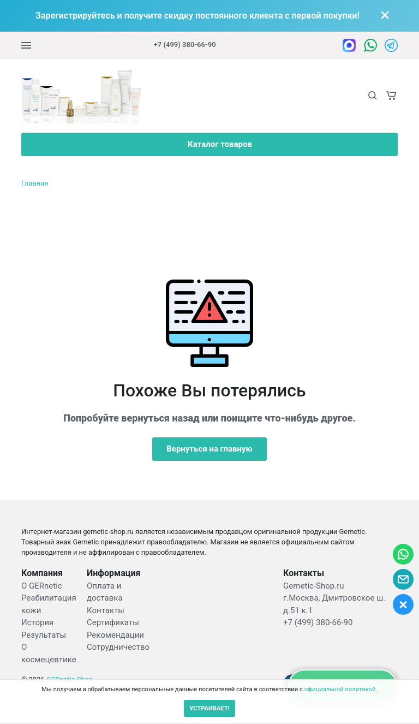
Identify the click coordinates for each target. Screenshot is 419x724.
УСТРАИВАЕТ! (209, 708)
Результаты (43, 635)
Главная (34, 183)
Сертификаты (113, 622)
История (37, 622)
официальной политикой (340, 689)
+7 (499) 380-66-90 (185, 44)
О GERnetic (41, 586)
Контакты (105, 610)
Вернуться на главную (209, 449)
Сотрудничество (118, 647)
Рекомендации (115, 635)
